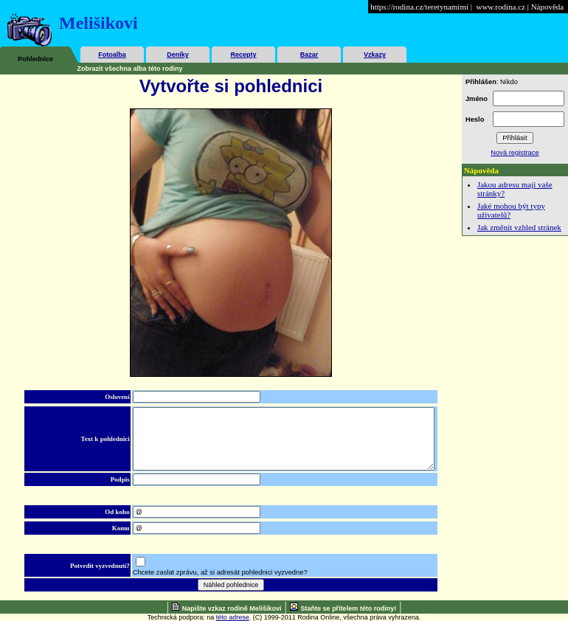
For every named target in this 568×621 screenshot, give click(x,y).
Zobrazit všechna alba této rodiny (130, 68)
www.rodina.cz (500, 6)
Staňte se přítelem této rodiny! (349, 608)
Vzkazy (375, 54)
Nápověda (547, 6)
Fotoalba (112, 54)
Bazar (309, 54)
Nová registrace (514, 152)
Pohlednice (35, 59)
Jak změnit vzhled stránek (519, 227)
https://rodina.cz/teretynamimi (419, 6)
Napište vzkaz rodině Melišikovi (232, 608)
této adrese (232, 617)
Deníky (178, 54)
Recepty (243, 54)
